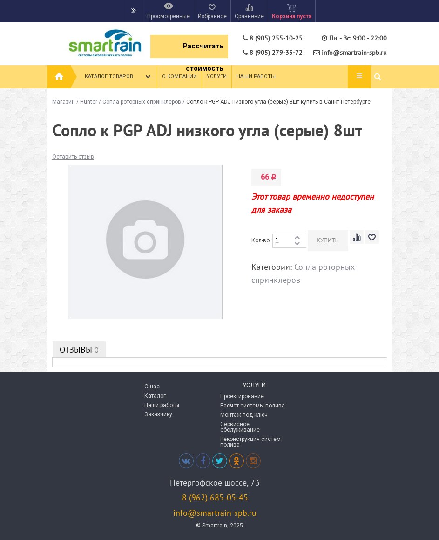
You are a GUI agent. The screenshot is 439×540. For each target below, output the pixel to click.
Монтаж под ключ (244, 415)
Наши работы (256, 76)
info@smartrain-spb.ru (215, 512)
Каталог (155, 396)
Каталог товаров (118, 76)
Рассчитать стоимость (203, 50)
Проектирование (242, 396)
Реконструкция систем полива (250, 442)
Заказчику (158, 414)
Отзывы (79, 349)
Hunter (88, 102)
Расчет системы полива (252, 405)
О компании (179, 76)
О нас (152, 386)
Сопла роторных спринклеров (141, 102)
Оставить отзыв (73, 156)
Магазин (63, 102)
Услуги (217, 76)
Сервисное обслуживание (240, 427)
